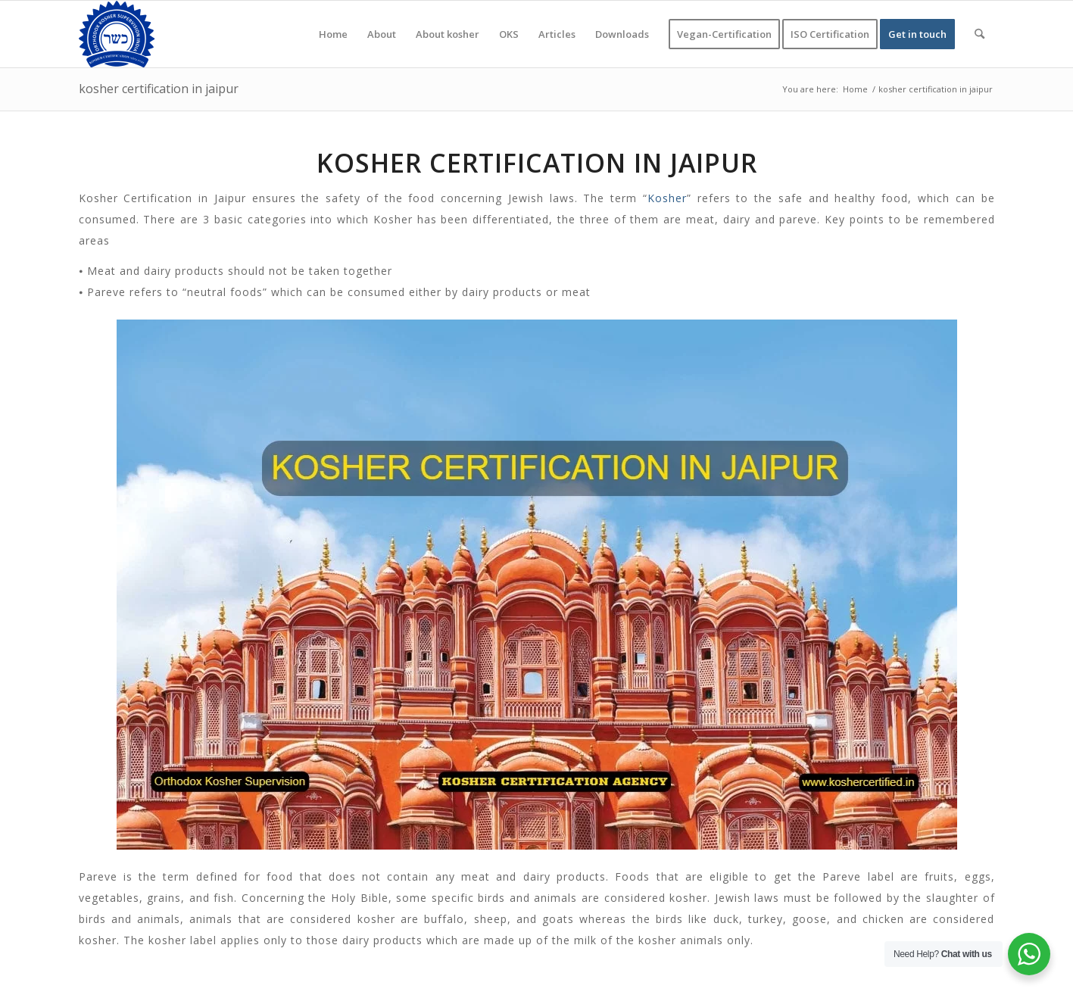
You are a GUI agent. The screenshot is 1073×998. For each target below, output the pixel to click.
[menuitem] (333, 34)
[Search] (979, 34)
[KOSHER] (116, 34)
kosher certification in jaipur (159, 88)
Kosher (667, 198)
